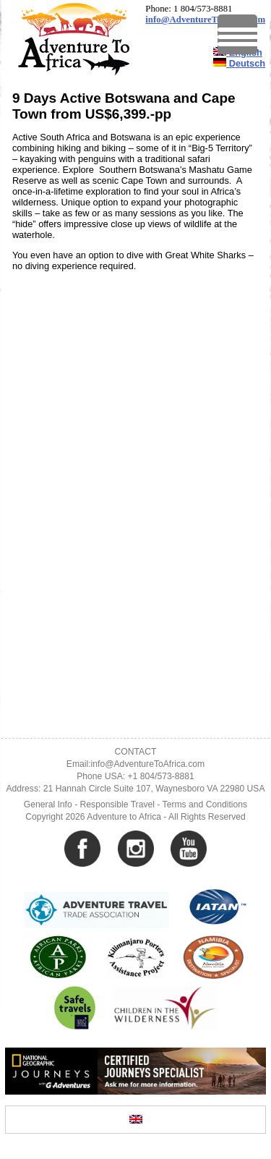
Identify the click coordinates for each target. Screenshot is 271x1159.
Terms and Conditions (205, 804)
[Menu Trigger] (237, 34)
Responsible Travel (117, 804)
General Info (48, 804)
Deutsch (239, 63)
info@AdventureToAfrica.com (205, 19)
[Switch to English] (136, 1119)
